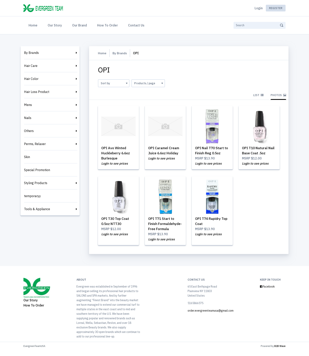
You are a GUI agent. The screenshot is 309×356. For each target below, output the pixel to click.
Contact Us (136, 25)
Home (34, 24)
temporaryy (32, 196)
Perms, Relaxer (35, 144)
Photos (278, 95)
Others (29, 131)
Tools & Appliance (37, 209)
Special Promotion (37, 170)
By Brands (31, 53)
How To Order (107, 25)
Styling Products (35, 183)
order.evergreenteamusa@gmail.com (211, 316)
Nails (27, 118)
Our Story (55, 25)
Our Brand (79, 25)
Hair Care (30, 66)
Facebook (267, 292)
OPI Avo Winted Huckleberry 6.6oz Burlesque (116, 153)
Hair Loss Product (36, 92)
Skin (27, 157)
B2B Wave (280, 351)
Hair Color (31, 79)
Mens (28, 105)
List (258, 95)
